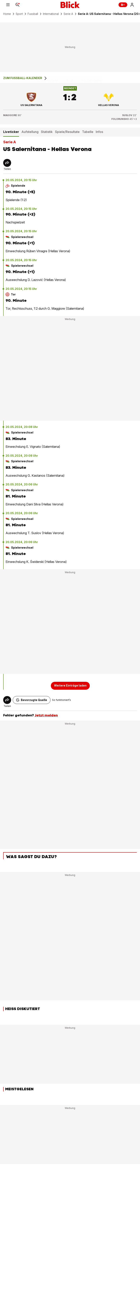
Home (7, 13)
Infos (99, 132)
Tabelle (87, 132)
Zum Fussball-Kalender (25, 78)
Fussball (33, 13)
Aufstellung (30, 132)
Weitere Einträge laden (70, 685)
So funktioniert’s (61, 699)
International (51, 13)
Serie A (68, 13)
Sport (19, 13)
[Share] (7, 163)
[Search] (17, 5)
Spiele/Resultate (67, 132)
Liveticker (11, 132)
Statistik (47, 132)
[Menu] (8, 5)
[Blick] (70, 4)
